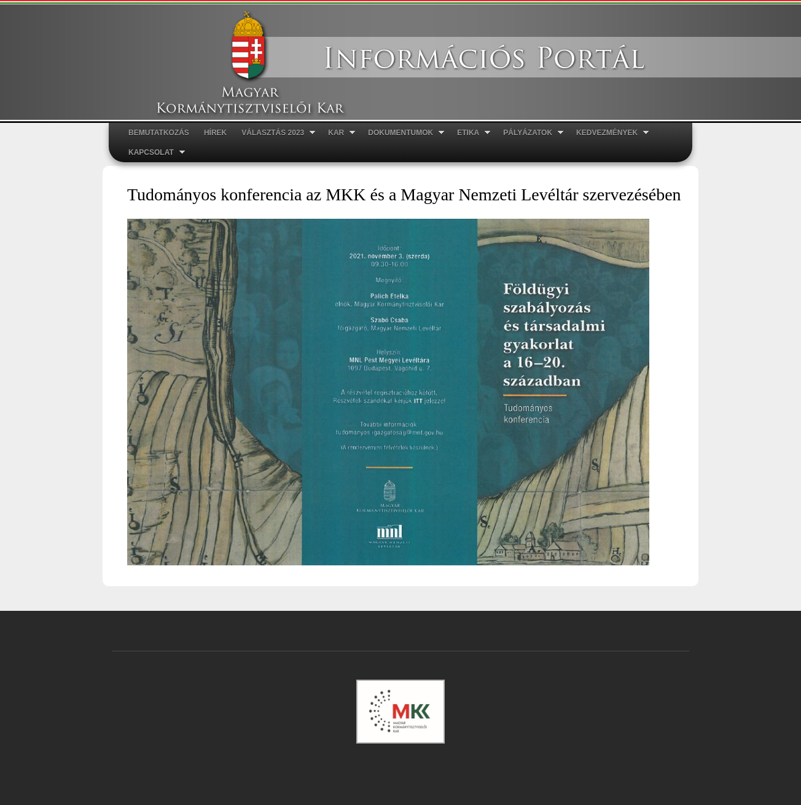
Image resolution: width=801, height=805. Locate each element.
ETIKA (470, 133)
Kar (338, 133)
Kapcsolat (153, 152)
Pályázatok (529, 133)
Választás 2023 (274, 133)
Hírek (215, 132)
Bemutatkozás (158, 132)
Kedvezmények (609, 133)
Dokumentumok (402, 133)
